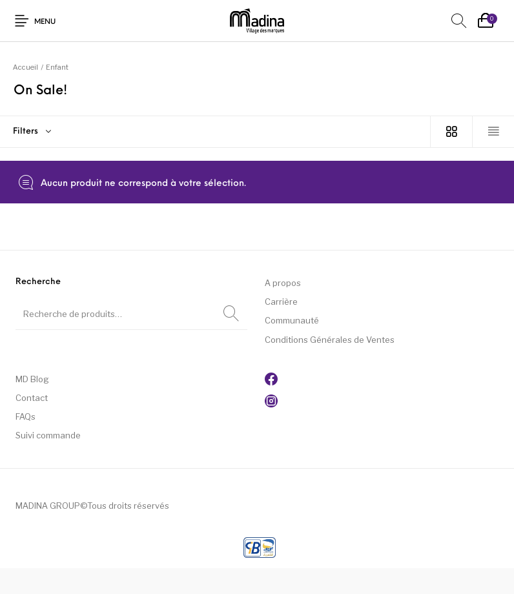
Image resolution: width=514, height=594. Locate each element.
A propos (283, 283)
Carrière (281, 301)
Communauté (292, 320)
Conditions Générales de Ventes (330, 339)
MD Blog (32, 379)
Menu (45, 22)
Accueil (25, 67)
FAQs (25, 416)
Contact (31, 398)
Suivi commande (48, 435)
